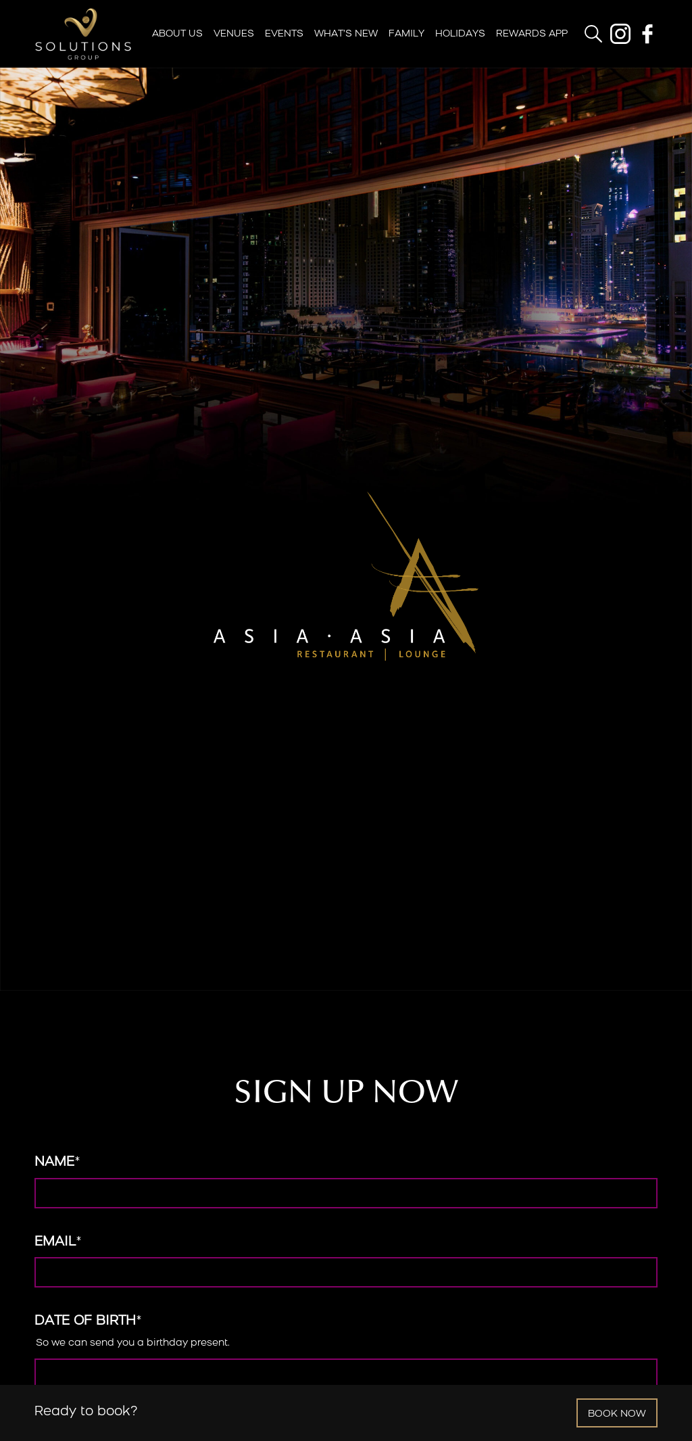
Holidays (460, 34)
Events (284, 34)
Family (406, 34)
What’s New (346, 34)
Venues (234, 34)
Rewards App (532, 34)
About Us (177, 34)
